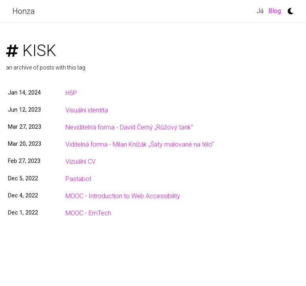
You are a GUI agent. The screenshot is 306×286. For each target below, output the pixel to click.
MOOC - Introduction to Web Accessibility (122, 196)
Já (260, 11)
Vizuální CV (80, 161)
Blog (275, 10)
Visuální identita (86, 110)
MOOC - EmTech (88, 213)
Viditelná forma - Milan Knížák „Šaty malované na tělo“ (139, 144)
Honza (23, 11)
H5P (71, 93)
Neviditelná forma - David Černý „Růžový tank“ (129, 127)
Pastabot (78, 179)
